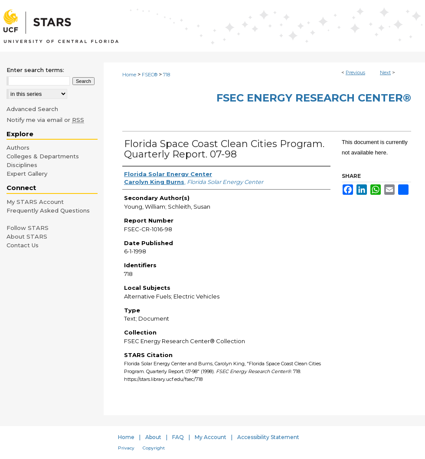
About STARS (27, 236)
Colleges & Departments (43, 156)
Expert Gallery (27, 173)
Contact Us (23, 245)
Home (129, 75)
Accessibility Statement (268, 437)
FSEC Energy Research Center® (313, 98)
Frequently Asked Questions (48, 210)
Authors (18, 147)
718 (166, 75)
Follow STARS (28, 227)
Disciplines (22, 164)
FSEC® (149, 75)
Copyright (154, 448)
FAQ (178, 437)
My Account (210, 437)
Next (385, 72)
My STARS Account (35, 201)
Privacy (126, 448)
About (153, 437)
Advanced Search (32, 108)
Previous (355, 72)
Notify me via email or (45, 119)
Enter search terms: (35, 69)
